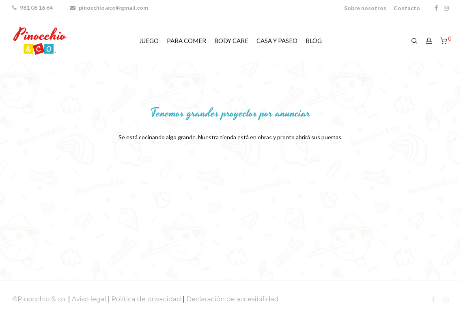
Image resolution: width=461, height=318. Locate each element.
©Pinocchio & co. (39, 299)
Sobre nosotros (365, 8)
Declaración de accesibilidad (232, 299)
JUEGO (149, 40)
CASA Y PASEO (276, 40)
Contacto (407, 8)
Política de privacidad (146, 299)
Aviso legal (89, 299)
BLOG (314, 40)
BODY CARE (231, 40)
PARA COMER (186, 40)
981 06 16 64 (32, 7)
